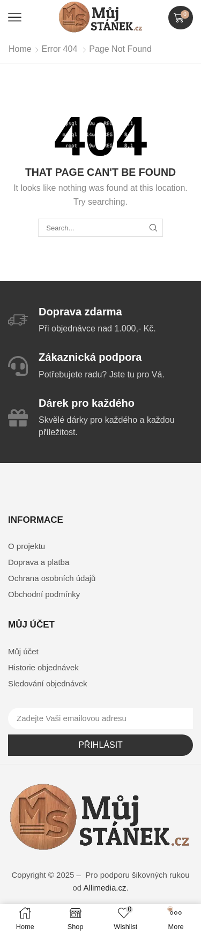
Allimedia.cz (104, 887)
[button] (14, 17)
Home (20, 48)
